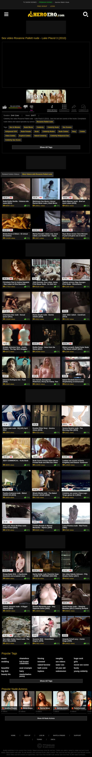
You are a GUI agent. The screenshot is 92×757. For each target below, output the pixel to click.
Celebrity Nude (53, 127)
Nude (37, 131)
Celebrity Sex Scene (13, 140)
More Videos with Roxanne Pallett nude (37, 174)
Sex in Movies (15, 127)
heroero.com (50, 745)
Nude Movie (28, 127)
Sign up (27, 735)
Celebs (82, 131)
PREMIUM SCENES (45, 2)
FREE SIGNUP (42, 6)
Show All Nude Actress (46, 718)
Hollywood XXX (11, 131)
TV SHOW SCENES (30, 2)
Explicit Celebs (24, 136)
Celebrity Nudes (49, 131)
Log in (41, 735)
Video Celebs (10, 136)
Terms (39, 739)
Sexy (74, 131)
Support (77, 735)
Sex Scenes (67, 127)
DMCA (53, 739)
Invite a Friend (59, 735)
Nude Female (26, 131)
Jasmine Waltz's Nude (62, 2)
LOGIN (52, 6)
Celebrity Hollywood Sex (59, 136)
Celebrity (40, 127)
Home (13, 735)
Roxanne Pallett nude (45, 122)
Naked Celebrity (40, 136)
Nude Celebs (63, 131)
